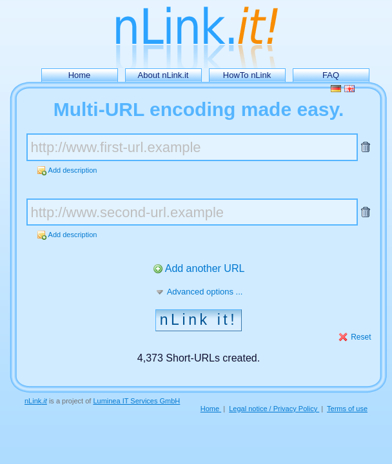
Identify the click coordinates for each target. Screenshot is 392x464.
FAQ (330, 75)
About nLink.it (163, 75)
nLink (35, 401)
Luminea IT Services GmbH (136, 401)
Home (79, 75)
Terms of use (347, 408)
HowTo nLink (247, 75)
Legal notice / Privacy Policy (274, 408)
